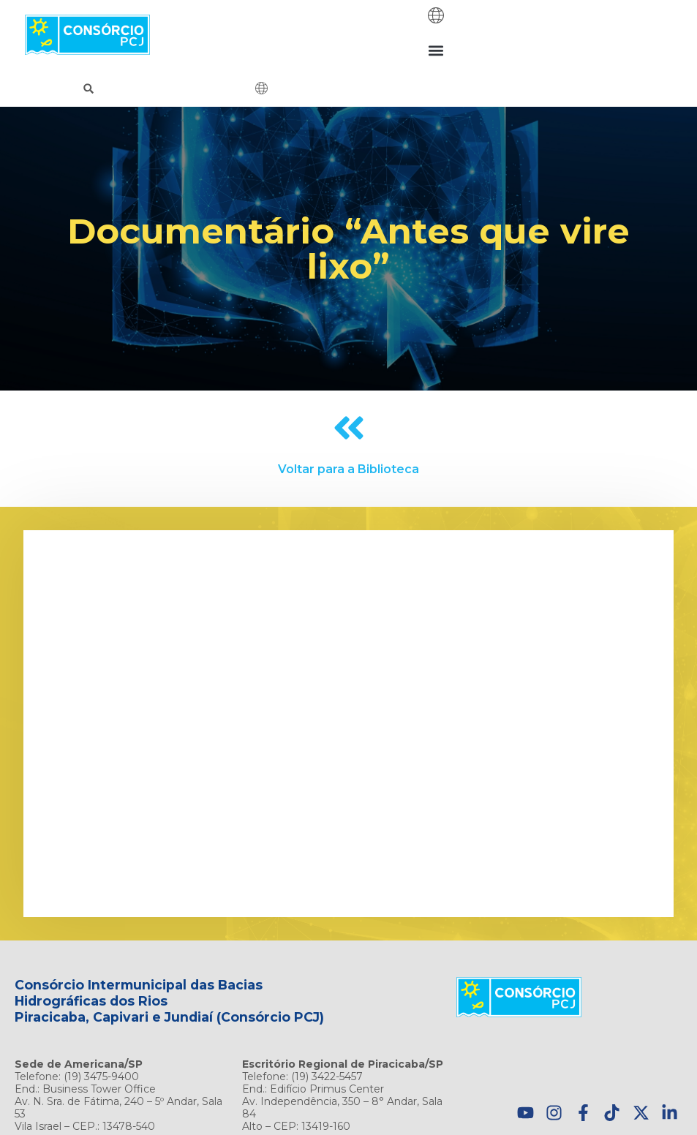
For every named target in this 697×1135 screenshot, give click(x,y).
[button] (435, 50)
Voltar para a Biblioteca (348, 469)
